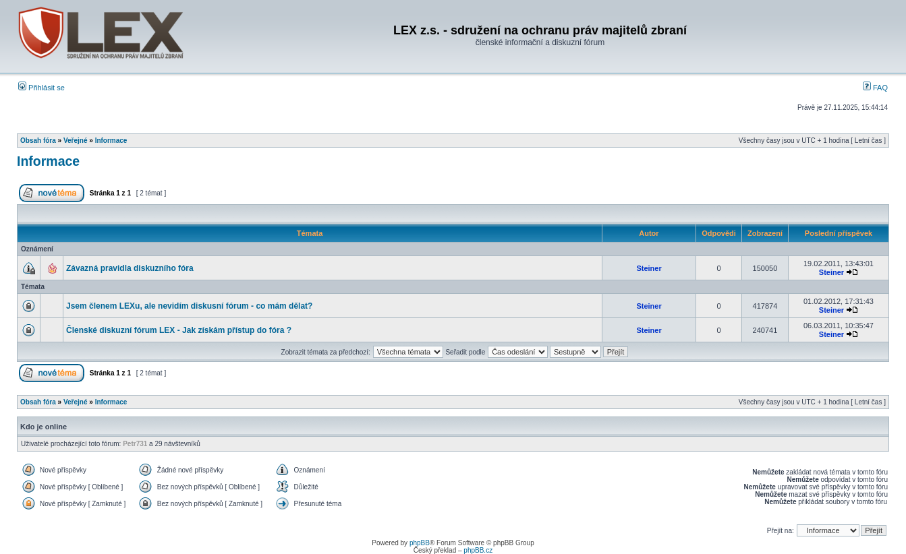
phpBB (419, 543)
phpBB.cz (477, 550)
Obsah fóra (38, 140)
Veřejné (75, 140)
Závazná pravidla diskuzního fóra (130, 268)
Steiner (648, 268)
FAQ (875, 88)
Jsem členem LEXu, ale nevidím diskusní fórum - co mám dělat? (189, 306)
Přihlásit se (41, 88)
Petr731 (135, 444)
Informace (111, 140)
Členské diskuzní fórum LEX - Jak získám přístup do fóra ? (178, 330)
